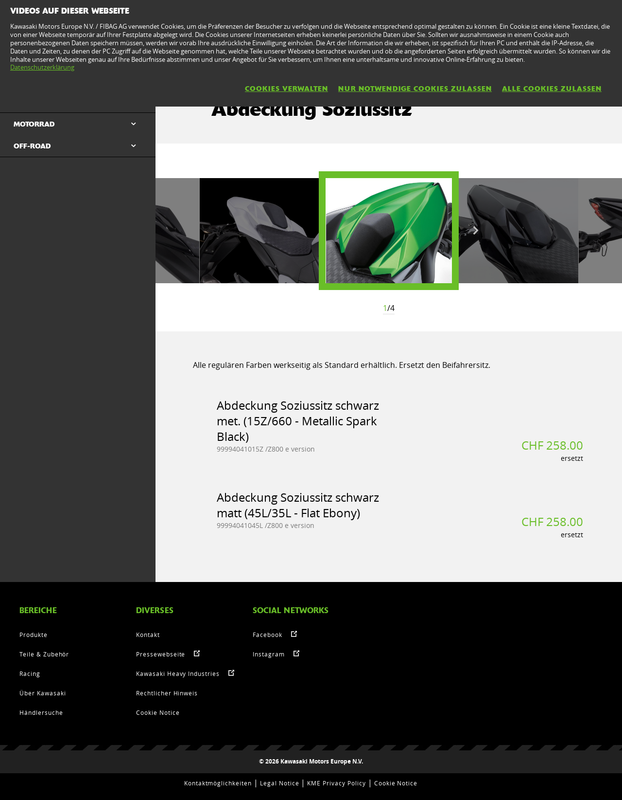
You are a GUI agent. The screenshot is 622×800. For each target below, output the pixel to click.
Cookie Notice (157, 712)
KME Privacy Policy (336, 783)
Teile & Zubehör (44, 654)
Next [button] (475, 230)
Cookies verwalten (286, 88)
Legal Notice (279, 783)
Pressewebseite (160, 654)
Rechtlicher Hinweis (167, 693)
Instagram (269, 654)
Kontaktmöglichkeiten (218, 783)
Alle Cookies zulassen (552, 88)
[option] (389, 230)
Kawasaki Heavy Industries (178, 673)
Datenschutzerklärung (42, 67)
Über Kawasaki (42, 693)
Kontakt (148, 634)
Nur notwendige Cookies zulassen (415, 88)
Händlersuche (41, 712)
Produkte (33, 634)
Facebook (267, 634)
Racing (29, 673)
